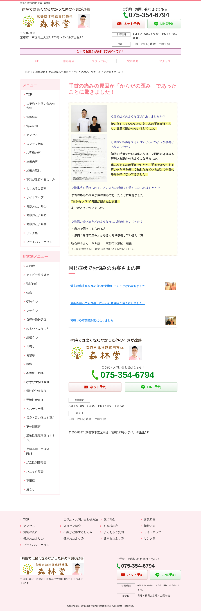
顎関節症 (32, 283)
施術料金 (68, 61)
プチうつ (32, 310)
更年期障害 (33, 426)
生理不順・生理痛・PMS (39, 451)
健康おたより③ (36, 224)
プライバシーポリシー (40, 241)
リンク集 (32, 233)
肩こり (30, 489)
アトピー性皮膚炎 (37, 274)
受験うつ (32, 301)
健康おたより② (36, 215)
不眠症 (30, 480)
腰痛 (29, 364)
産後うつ (32, 337)
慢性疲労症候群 (36, 390)
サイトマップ (35, 197)
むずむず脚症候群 (37, 382)
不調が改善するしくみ (40, 179)
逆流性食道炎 (35, 399)
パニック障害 (35, 471)
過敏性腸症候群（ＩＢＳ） (40, 438)
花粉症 (30, 266)
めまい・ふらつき (37, 328)
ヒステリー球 (35, 408)
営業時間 (32, 126)
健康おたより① (36, 206)
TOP (36, 61)
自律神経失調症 (36, 319)
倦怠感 (30, 355)
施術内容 (32, 161)
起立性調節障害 (36, 462)
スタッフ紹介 (100, 61)
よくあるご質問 (36, 188)
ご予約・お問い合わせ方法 (40, 106)
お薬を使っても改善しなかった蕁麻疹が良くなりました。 (107, 303)
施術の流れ (33, 170)
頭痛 (29, 292)
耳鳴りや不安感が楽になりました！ (93, 320)
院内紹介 (132, 61)
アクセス (165, 61)
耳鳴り (30, 346)
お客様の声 (39, 72)
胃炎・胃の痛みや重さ (40, 417)
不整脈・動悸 (35, 373)
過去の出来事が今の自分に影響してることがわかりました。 (109, 286)
